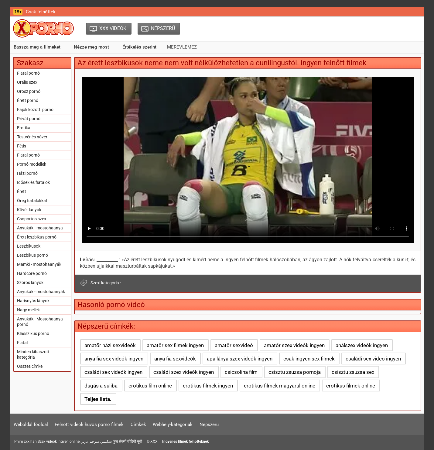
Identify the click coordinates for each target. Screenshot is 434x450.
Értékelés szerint (139, 47)
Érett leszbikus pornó (36, 237)
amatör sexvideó (234, 345)
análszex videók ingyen (362, 345)
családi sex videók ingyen (113, 372)
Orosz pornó (28, 91)
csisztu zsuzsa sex (353, 372)
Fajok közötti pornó (35, 109)
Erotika (23, 127)
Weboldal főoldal (31, 424)
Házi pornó (27, 173)
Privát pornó (28, 118)
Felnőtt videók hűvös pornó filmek (89, 424)
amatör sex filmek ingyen (175, 345)
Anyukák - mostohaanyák (41, 291)
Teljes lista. (97, 399)
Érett (21, 191)
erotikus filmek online (350, 386)
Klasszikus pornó (33, 333)
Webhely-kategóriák (173, 424)
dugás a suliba (101, 386)
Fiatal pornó (28, 73)
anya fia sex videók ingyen (113, 359)
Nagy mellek (28, 309)
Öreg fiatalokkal (32, 200)
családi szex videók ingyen (183, 372)
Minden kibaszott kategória (33, 354)
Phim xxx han (25, 441)
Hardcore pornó (32, 273)
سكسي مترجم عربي (96, 441)
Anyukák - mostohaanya (40, 227)
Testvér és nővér (32, 136)
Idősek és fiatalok (33, 182)
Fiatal (22, 342)
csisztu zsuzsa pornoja (294, 372)
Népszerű (209, 424)
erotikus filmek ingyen (208, 386)
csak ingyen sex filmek (309, 359)
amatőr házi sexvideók (110, 345)
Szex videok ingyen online (59, 441)
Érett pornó (27, 100)
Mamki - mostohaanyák (39, 264)
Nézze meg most (91, 47)
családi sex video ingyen (373, 359)
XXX (154, 441)
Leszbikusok (28, 246)
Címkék (138, 424)
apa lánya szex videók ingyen (239, 359)
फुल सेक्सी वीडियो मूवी (127, 441)
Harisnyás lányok (33, 300)
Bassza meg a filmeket (37, 47)
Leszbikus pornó (32, 255)
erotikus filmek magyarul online (279, 386)
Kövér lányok (29, 209)
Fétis (21, 146)
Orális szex (27, 82)
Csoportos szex (31, 218)
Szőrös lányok (30, 282)
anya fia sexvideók (175, 359)
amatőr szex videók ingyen (294, 345)
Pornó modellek (31, 164)
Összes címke (30, 366)
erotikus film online (150, 386)
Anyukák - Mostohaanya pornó (40, 321)
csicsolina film (241, 372)
